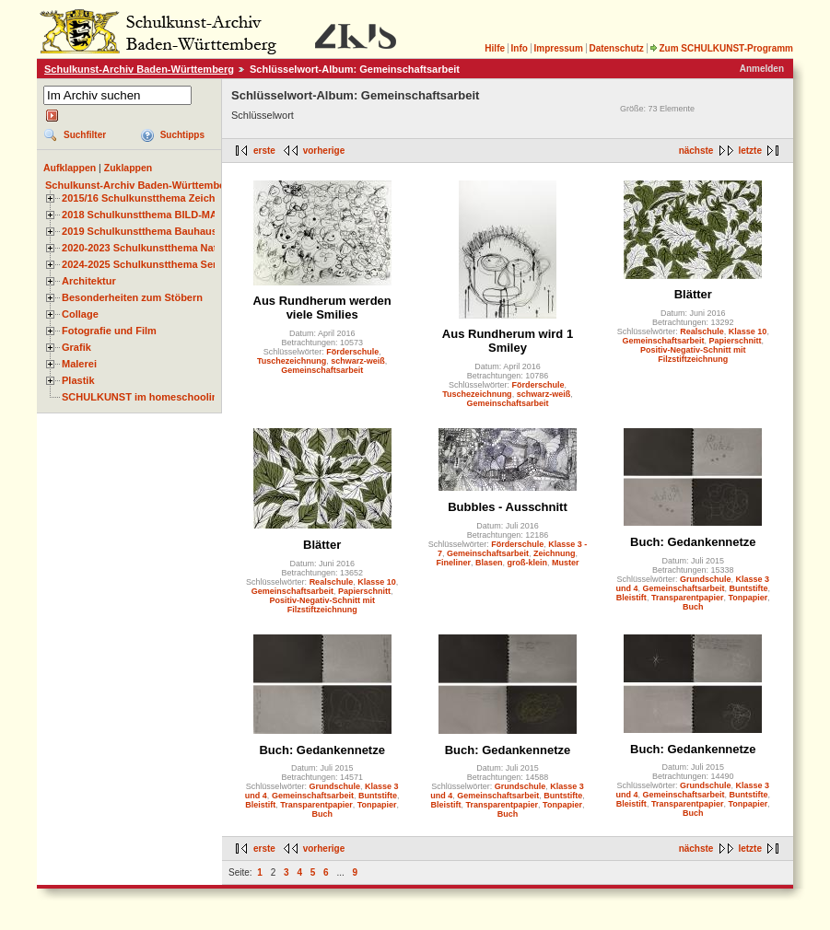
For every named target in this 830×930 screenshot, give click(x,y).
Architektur (89, 280)
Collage (80, 314)
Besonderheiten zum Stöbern (132, 297)
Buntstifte (749, 588)
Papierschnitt (735, 340)
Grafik (76, 347)
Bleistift (631, 597)
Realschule (702, 331)
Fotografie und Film (109, 330)
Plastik (78, 380)
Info (519, 48)
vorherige (324, 150)
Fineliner (453, 562)
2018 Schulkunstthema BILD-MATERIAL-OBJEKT (180, 214)
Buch (693, 606)
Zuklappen (128, 167)
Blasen (489, 562)
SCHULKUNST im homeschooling (143, 396)
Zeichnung (554, 553)
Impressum (557, 48)
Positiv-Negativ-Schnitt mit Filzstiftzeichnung (693, 354)
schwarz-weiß (358, 361)
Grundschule (705, 579)
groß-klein (528, 562)
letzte (750, 150)
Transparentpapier (687, 597)
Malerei (79, 363)
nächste (696, 150)
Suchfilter (85, 135)
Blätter (693, 294)
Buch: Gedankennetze (693, 542)
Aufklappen (69, 167)
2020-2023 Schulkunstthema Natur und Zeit (165, 247)
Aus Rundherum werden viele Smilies (322, 307)
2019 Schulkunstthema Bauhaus (139, 231)
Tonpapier (747, 597)
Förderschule (352, 351)
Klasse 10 (748, 331)
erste (264, 150)
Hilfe (495, 48)
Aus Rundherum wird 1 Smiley (507, 341)
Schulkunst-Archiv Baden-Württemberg (139, 69)
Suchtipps (182, 135)
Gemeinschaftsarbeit (322, 370)
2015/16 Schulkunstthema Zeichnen (147, 197)
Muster (565, 562)
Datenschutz (616, 48)
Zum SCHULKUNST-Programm (721, 48)
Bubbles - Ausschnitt (507, 507)
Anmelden (762, 69)
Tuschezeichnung (291, 361)
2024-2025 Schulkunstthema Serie (144, 264)
